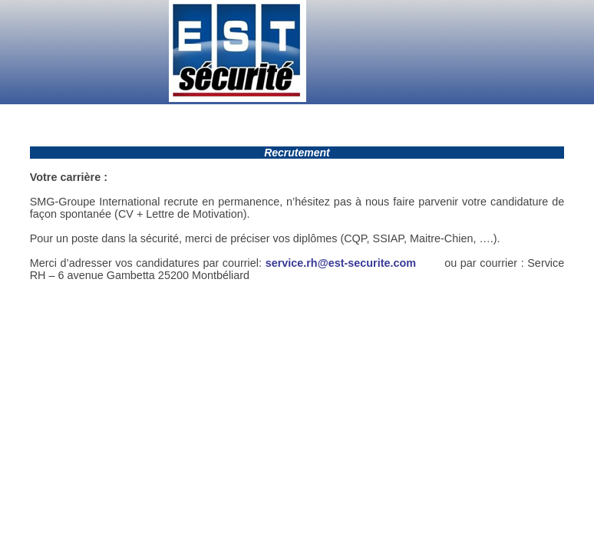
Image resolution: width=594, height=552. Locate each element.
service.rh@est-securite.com (343, 263)
